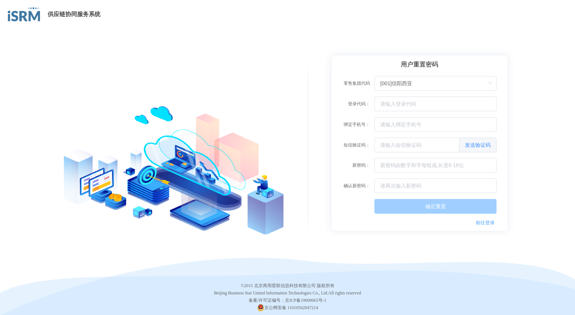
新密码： (361, 165)
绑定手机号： (357, 124)
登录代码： (359, 103)
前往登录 (485, 222)
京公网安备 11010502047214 (291, 307)
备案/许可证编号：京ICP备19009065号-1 (287, 300)
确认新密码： (357, 185)
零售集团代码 (357, 83)
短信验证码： (357, 145)
